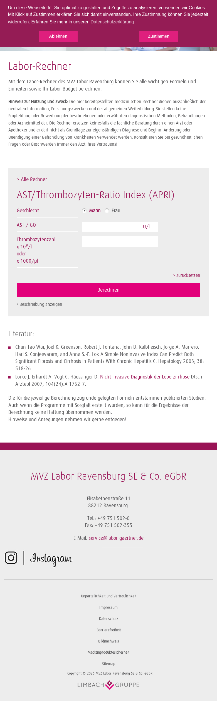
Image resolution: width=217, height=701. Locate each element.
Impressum (108, 607)
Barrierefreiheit (109, 630)
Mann (94, 210)
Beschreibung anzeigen (40, 304)
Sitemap (108, 663)
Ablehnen (58, 36)
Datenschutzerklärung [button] (112, 21)
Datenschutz (108, 618)
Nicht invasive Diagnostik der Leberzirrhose (144, 377)
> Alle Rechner (32, 179)
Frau (116, 210)
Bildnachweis (108, 641)
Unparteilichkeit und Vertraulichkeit (108, 596)
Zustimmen (158, 36)
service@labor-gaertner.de (116, 538)
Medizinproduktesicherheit (108, 652)
